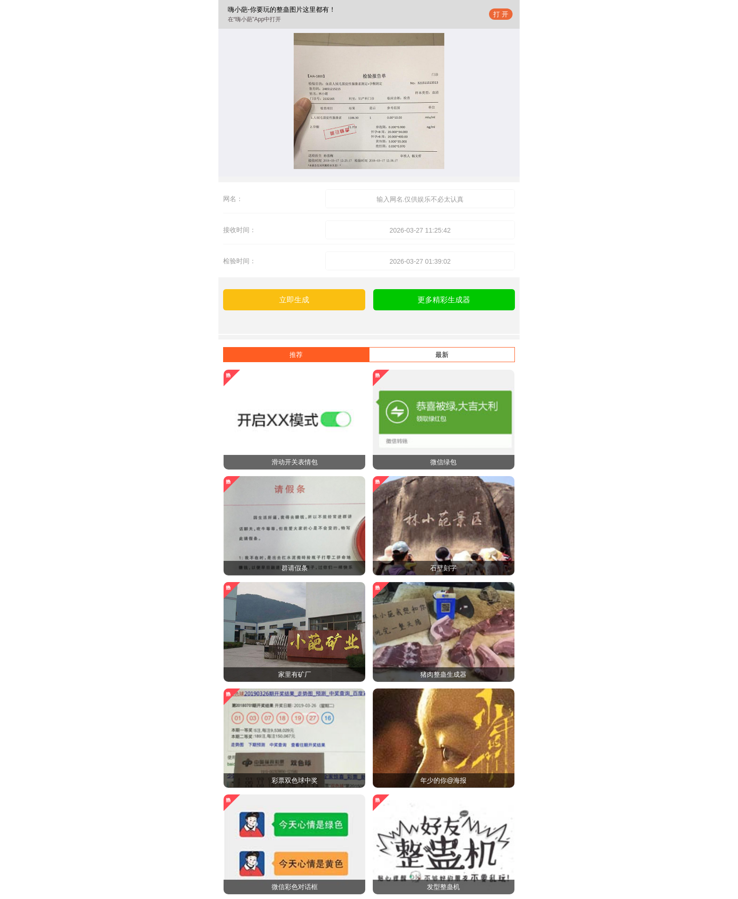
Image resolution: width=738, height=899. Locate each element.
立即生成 (294, 300)
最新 (442, 354)
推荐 (296, 354)
